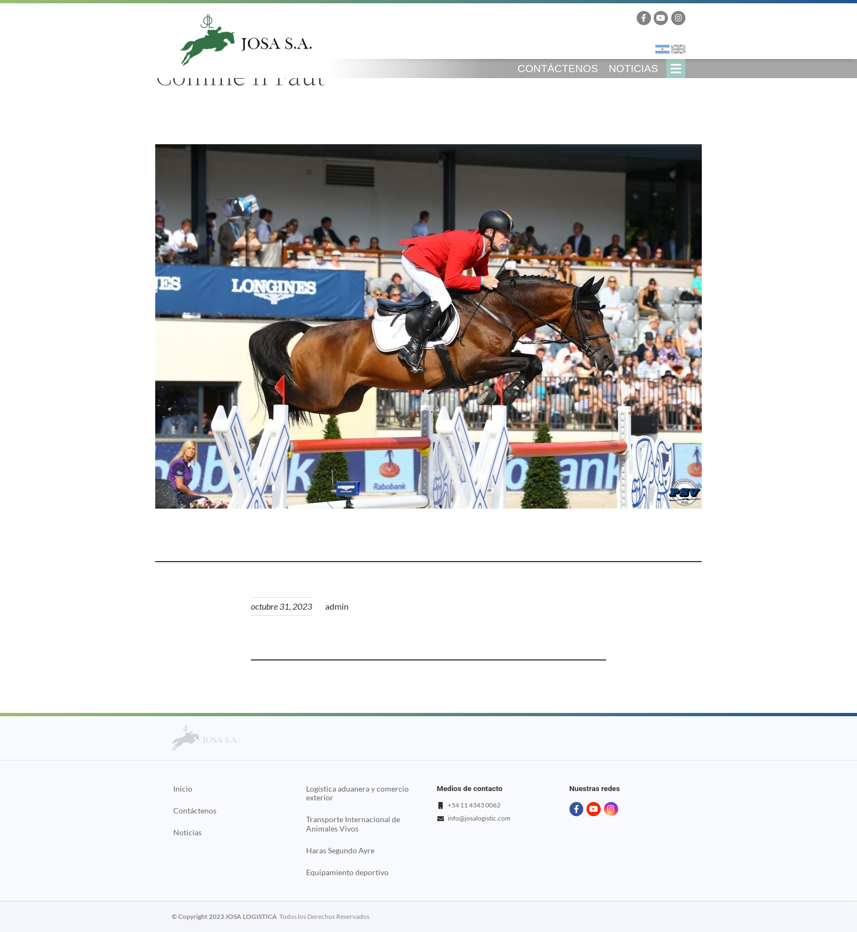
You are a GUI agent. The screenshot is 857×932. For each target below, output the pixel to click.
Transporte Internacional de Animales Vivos (353, 824)
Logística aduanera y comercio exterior (357, 793)
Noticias (633, 68)
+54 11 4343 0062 (474, 805)
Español (662, 49)
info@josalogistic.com (479, 818)
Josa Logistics (246, 40)
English (678, 49)
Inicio (182, 788)
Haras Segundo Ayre (340, 850)
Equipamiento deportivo (347, 872)
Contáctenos (558, 68)
